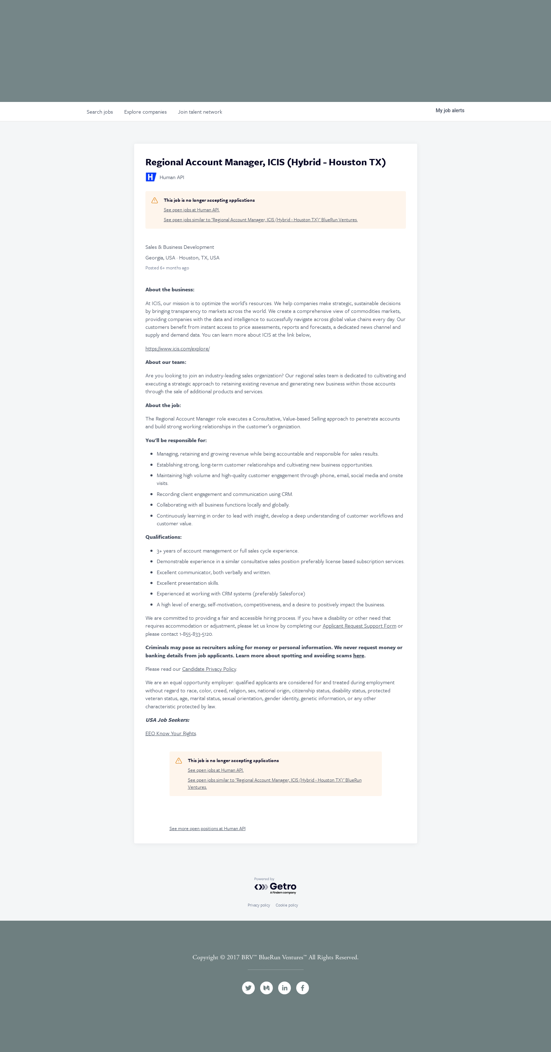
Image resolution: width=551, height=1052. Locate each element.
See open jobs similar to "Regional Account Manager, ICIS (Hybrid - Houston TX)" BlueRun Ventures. (261, 219)
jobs (100, 111)
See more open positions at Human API (208, 828)
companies (145, 111)
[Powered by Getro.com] (275, 886)
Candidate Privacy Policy (209, 669)
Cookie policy (287, 905)
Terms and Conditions (276, 965)
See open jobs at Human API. (192, 209)
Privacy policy (259, 905)
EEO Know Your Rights (170, 733)
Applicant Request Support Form (359, 625)
